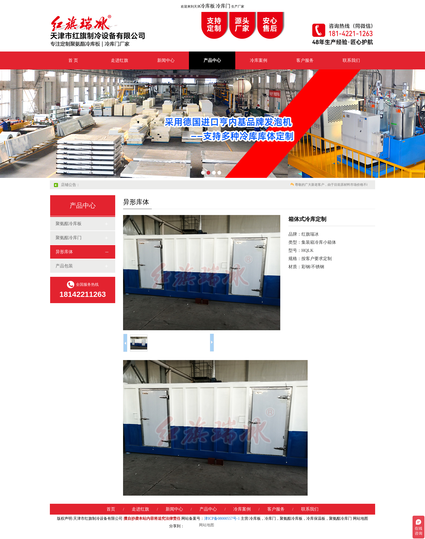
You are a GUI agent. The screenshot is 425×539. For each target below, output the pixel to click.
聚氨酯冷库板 (69, 223)
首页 (111, 509)
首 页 (73, 60)
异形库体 (64, 251)
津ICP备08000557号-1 (222, 518)
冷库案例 (258, 60)
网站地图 (360, 518)
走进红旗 (119, 60)
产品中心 (212, 60)
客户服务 (305, 60)
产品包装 (64, 266)
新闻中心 (166, 60)
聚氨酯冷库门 (69, 237)
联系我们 (351, 60)
